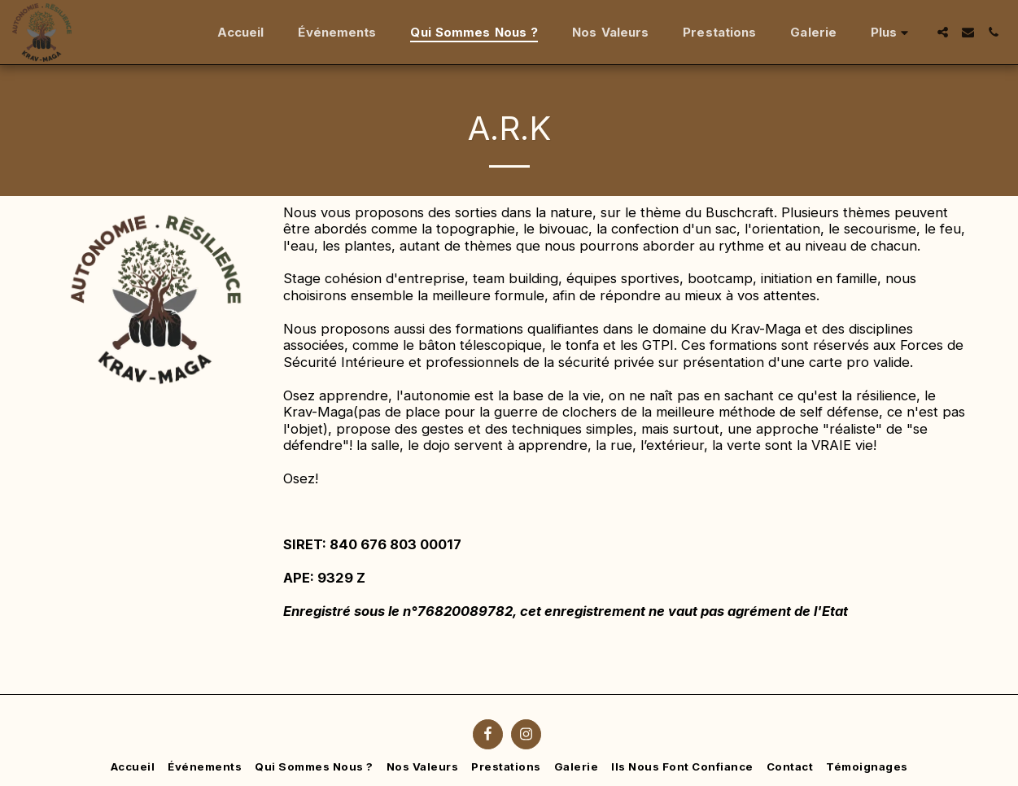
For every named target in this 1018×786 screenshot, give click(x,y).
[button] (943, 32)
